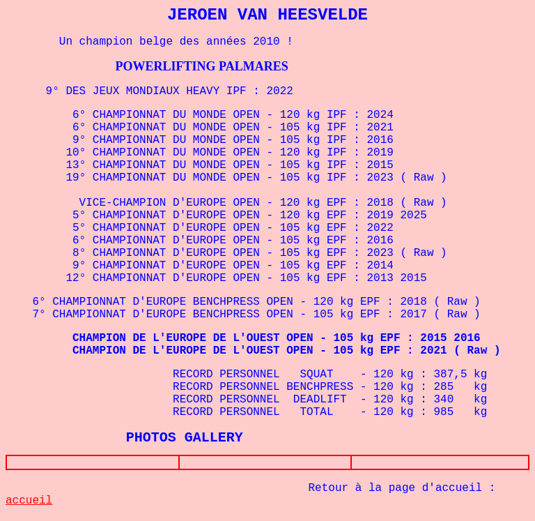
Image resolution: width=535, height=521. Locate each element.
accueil (29, 503)
